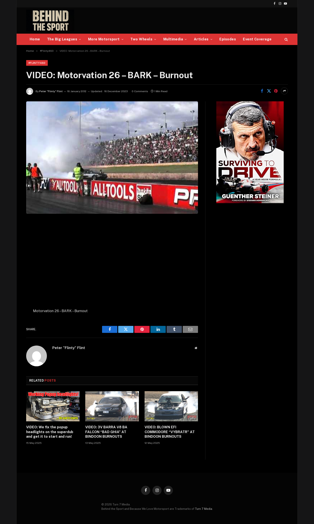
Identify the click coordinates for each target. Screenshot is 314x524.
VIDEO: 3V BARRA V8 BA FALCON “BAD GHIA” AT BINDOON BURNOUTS (106, 432)
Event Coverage (257, 39)
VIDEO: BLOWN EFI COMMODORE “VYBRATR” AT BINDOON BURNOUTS (170, 432)
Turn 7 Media (203, 508)
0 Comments (140, 91)
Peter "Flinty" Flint (51, 91)
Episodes (227, 39)
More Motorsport (104, 39)
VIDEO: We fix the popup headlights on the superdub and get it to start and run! (49, 432)
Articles (201, 39)
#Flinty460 (37, 62)
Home (35, 39)
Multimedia (173, 39)
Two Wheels (141, 39)
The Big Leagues (62, 39)
